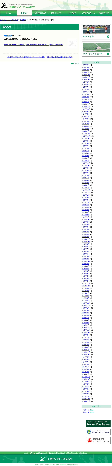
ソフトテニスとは (72, 453)
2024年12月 (86, 104)
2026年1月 (85, 72)
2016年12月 (86, 303)
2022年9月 (85, 168)
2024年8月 (85, 114)
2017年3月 (85, 301)
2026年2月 (85, 70)
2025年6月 (85, 89)
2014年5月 (85, 367)
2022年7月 (85, 173)
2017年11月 (86, 283)
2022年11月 (86, 163)
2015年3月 (85, 347)
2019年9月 (85, 244)
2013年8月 (85, 384)
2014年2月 (85, 372)
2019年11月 (86, 239)
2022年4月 (85, 180)
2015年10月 (86, 332)
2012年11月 (86, 401)
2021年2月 (85, 215)
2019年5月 (85, 254)
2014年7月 (85, 362)
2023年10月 (86, 138)
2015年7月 (85, 337)
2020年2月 (85, 237)
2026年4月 (85, 65)
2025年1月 (85, 102)
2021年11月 (86, 192)
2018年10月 (86, 261)
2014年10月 (86, 355)
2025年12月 (86, 75)
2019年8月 (85, 246)
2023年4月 (85, 153)
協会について (53, 453)
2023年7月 (85, 146)
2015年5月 (85, 342)
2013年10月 (86, 379)
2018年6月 (85, 271)
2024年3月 (85, 126)
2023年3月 (85, 156)
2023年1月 (85, 161)
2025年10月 (86, 80)
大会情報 (86, 412)
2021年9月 (85, 197)
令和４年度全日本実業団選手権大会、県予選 (59, 57)
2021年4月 (85, 210)
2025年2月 (85, 99)
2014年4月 (85, 369)
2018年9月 (85, 264)
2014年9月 (85, 357)
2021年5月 (85, 207)
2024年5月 (85, 121)
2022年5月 (85, 178)
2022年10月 (86, 165)
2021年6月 (85, 205)
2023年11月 (86, 136)
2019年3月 (85, 259)
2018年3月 (85, 278)
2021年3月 (85, 212)
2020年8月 (85, 224)
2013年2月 (85, 394)
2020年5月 (85, 229)
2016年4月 (85, 320)
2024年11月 (86, 107)
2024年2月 (85, 129)
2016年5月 (85, 318)
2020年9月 (85, 222)
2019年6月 (85, 251)
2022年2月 (85, 185)
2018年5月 (85, 274)
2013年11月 (86, 377)
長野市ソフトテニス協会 (9, 20)
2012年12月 (86, 399)
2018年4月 (85, 276)
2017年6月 (85, 296)
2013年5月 (85, 389)
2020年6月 (85, 227)
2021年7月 (85, 202)
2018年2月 (85, 281)
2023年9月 (85, 141)
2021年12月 (86, 190)
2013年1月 (85, 396)
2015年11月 (86, 330)
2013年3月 (85, 391)
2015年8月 (85, 335)
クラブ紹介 (61, 453)
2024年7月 (85, 116)
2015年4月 (85, 345)
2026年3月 (85, 67)
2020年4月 (85, 232)
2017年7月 (85, 293)
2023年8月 (85, 143)
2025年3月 (85, 97)
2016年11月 (86, 305)
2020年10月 (86, 219)
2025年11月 (86, 77)
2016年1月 (85, 328)
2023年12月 (86, 134)
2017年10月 (86, 286)
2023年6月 (85, 148)
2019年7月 (85, 249)
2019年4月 (85, 256)
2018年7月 (85, 269)
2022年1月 (85, 188)
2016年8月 (85, 310)
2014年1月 (85, 374)
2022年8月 (85, 170)
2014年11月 (86, 352)
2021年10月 (86, 195)
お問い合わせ (83, 453)
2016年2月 (85, 325)
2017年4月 (85, 298)
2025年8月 (85, 84)
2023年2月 (85, 158)
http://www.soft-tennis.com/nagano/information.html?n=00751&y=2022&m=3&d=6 (33, 45)
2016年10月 (86, 308)
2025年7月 (85, 87)
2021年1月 (85, 217)
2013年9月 (85, 382)
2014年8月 (85, 359)
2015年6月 (85, 340)
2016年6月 (85, 315)
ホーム (26, 453)
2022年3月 (85, 183)
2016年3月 (85, 323)
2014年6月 (85, 364)
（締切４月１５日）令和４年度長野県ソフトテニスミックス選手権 (26, 57)
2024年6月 (85, 119)
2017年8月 (85, 291)
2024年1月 (85, 131)
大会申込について (41, 453)
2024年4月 (85, 124)
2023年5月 (85, 151)
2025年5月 (85, 92)
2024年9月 (85, 111)
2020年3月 (85, 234)
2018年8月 (85, 266)
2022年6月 (85, 175)
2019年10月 (86, 242)
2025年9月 (85, 82)
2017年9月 (85, 288)
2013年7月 (85, 386)
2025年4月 (85, 94)
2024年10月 (86, 109)
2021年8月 (85, 200)
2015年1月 (85, 350)
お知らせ (86, 410)
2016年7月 (85, 313)
